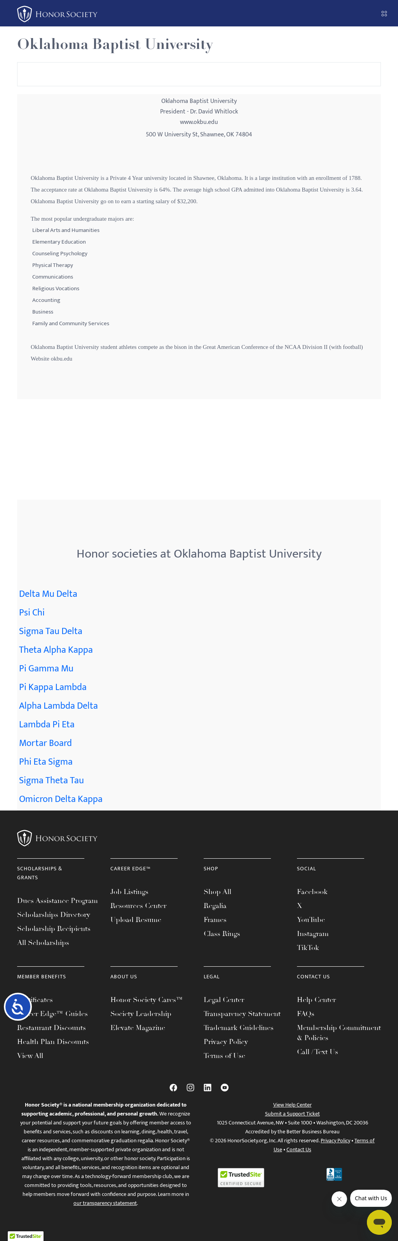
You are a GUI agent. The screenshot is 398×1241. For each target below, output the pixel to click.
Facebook (312, 891)
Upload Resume (135, 919)
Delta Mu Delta (48, 594)
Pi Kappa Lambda (53, 687)
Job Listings (129, 891)
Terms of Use (224, 1055)
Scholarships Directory (53, 914)
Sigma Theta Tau (51, 780)
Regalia (215, 905)
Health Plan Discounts (53, 1041)
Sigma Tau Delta (50, 631)
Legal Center (224, 999)
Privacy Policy (226, 1041)
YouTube (311, 919)
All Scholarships (43, 942)
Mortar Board (45, 743)
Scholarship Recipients (54, 928)
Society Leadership (140, 1013)
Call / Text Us (317, 1052)
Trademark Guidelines (239, 1027)
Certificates (35, 999)
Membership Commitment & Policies (339, 1032)
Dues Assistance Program (57, 900)
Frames (215, 919)
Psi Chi (32, 612)
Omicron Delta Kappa (61, 799)
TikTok (308, 947)
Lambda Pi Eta (47, 724)
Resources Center (138, 905)
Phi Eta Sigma (46, 762)
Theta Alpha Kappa (56, 650)
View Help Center (292, 1104)
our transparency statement (105, 1203)
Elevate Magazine (137, 1027)
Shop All (217, 891)
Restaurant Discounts (51, 1027)
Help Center (316, 999)
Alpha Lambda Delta (58, 706)
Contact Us (298, 1149)
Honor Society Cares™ (146, 999)
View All (30, 1055)
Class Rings (222, 933)
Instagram (313, 933)
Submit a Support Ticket (292, 1113)
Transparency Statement (242, 1013)
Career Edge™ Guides (52, 1013)
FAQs (305, 1013)
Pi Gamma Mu (46, 668)
